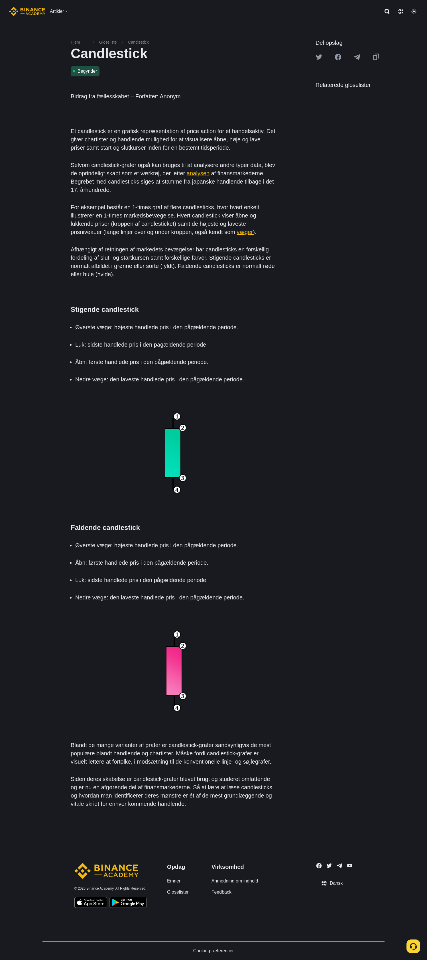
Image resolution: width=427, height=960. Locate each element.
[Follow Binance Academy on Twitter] (329, 865)
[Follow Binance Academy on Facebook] (319, 866)
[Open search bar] (385, 11)
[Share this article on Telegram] (356, 57)
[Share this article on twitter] (319, 57)
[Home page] (27, 11)
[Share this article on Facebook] (338, 57)
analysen (198, 173)
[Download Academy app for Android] (128, 903)
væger (245, 232)
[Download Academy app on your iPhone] (90, 903)
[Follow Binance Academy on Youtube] (350, 865)
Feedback (221, 892)
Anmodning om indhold (235, 880)
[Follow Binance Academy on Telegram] (339, 865)
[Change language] (401, 11)
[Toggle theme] (414, 11)
